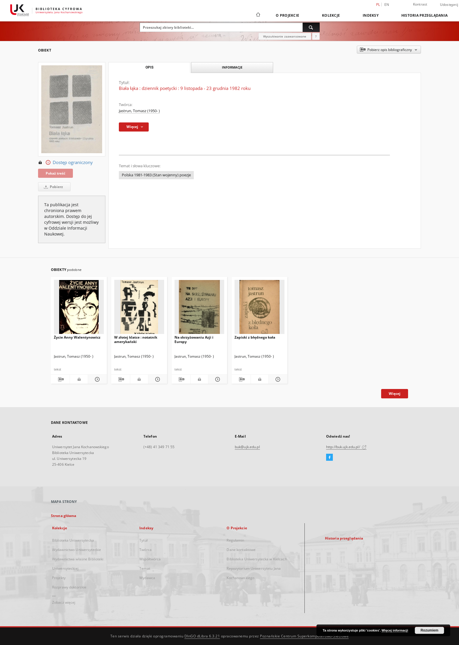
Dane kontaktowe (241, 549)
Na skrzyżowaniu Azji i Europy (193, 339)
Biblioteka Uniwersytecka (73, 540)
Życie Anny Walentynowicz (77, 337)
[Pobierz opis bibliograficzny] (60, 379)
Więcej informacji (395, 630)
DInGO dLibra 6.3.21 (202, 636)
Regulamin (235, 540)
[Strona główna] (257, 15)
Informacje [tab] (232, 67)
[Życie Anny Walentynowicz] (79, 308)
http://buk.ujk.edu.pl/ (346, 446)
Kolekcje (331, 15)
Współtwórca (150, 559)
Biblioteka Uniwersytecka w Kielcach (257, 559)
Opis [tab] (149, 67)
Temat (144, 568)
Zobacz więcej (64, 602)
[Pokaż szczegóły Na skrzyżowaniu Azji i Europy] (217, 379)
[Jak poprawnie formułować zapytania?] (316, 36)
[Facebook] (329, 457)
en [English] (386, 4)
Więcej (394, 393)
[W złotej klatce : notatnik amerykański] (139, 308)
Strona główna (63, 515)
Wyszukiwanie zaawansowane (284, 36)
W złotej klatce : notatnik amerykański (135, 339)
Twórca (145, 549)
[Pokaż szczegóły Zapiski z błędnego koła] (277, 379)
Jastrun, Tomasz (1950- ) (139, 110)
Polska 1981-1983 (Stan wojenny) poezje (156, 175)
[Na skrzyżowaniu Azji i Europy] (199, 308)
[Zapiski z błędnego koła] (259, 308)
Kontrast (420, 4)
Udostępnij (449, 4)
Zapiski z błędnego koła (254, 337)
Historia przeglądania (424, 15)
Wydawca (147, 577)
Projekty (59, 577)
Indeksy (370, 15)
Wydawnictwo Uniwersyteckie (76, 549)
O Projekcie (287, 15)
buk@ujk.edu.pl (247, 446)
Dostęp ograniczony (65, 162)
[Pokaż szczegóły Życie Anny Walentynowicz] (96, 379)
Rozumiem (430, 630)
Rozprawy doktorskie (69, 587)
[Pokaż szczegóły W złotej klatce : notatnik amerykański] (157, 379)
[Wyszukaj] (311, 27)
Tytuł (143, 540)
